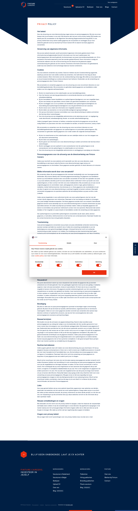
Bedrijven (90, 7)
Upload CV (56, 484)
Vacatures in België (59, 477)
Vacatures (68, 7)
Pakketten (83, 474)
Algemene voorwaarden (51, 505)
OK (94, 272)
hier (81, 77)
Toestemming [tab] (42, 243)
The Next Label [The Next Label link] (69, 504)
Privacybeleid (35, 505)
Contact (114, 7)
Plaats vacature (85, 484)
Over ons (99, 7)
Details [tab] (69, 243)
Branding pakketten (87, 481)
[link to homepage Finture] (28, 5)
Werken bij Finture (110, 477)
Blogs (107, 7)
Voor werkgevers (112, 2)
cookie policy (39, 256)
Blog (58, 491)
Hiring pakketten (86, 477)
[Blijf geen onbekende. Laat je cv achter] (24, 454)
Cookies (42, 505)
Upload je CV (79, 7)
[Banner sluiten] (106, 237)
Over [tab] (95, 243)
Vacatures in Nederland (61, 474)
